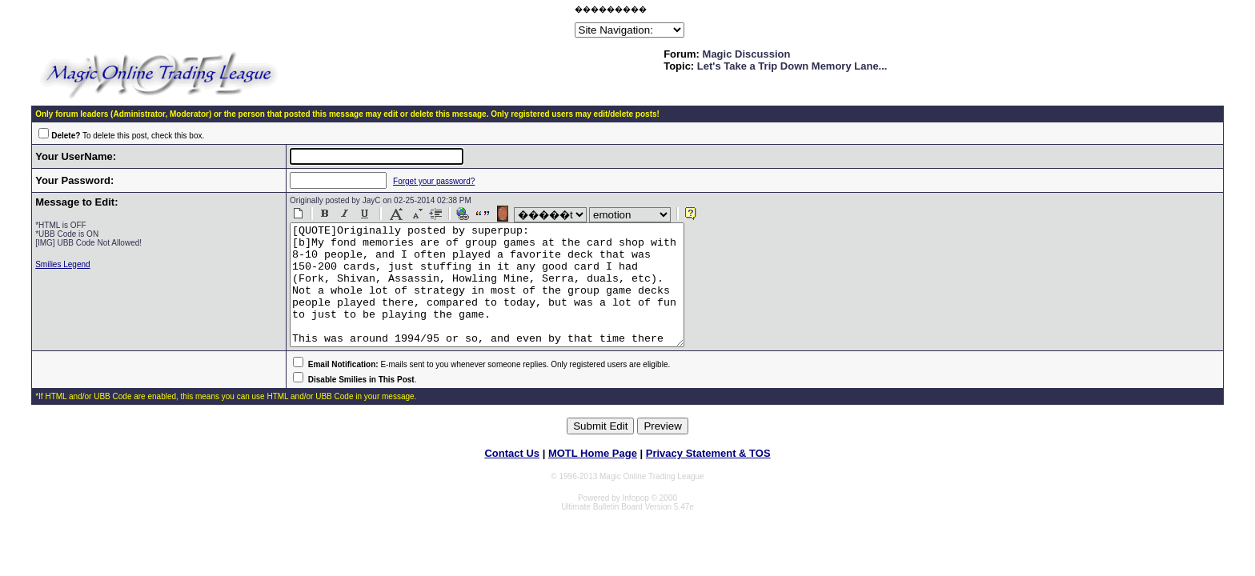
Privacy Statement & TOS (708, 477)
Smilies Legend (62, 264)
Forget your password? (419, 181)
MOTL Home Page (592, 477)
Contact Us (511, 477)
